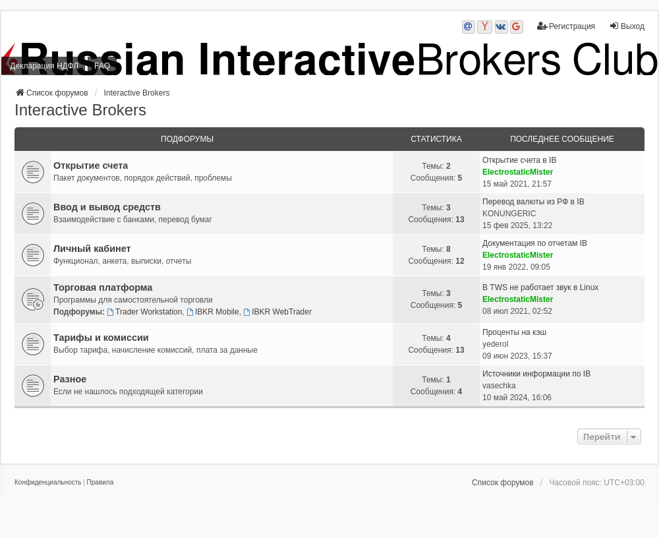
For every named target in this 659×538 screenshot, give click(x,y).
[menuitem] (47, 483)
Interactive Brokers (80, 110)
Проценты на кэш (514, 332)
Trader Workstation (144, 311)
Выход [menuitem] (627, 26)
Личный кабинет (92, 248)
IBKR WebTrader (277, 311)
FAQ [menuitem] (102, 66)
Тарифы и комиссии (101, 337)
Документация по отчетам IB (534, 243)
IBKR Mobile (212, 311)
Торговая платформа (102, 287)
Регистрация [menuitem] (566, 26)
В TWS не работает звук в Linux (540, 287)
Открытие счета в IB (519, 160)
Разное (69, 379)
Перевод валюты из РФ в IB (533, 201)
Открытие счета (90, 165)
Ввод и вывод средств (107, 207)
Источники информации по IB (536, 373)
